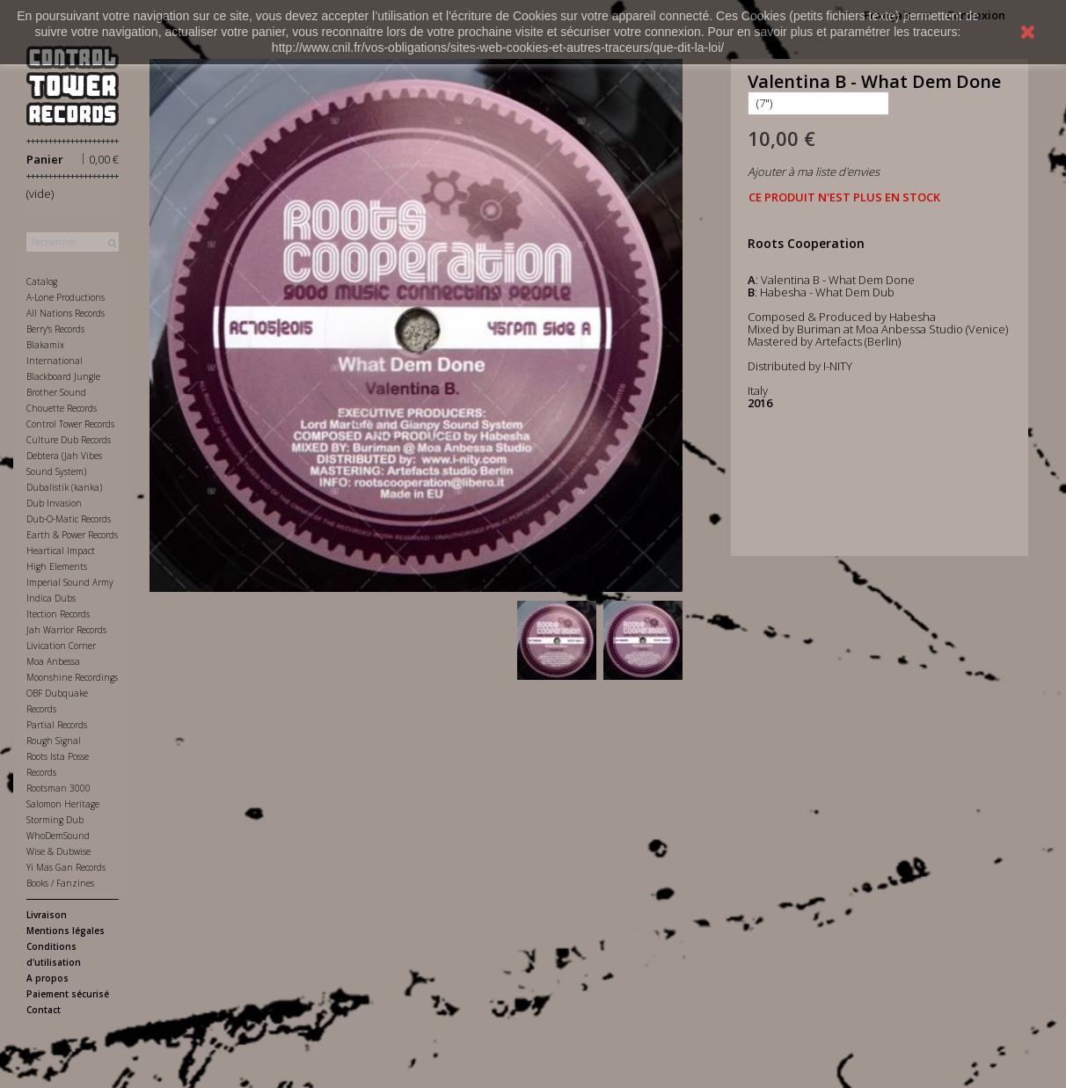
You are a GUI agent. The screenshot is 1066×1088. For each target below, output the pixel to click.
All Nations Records (65, 313)
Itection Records (58, 614)
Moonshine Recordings (72, 677)
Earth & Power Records (72, 535)
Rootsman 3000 (58, 788)
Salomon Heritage (62, 804)
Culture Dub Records (68, 440)
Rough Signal (53, 740)
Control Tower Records (70, 424)
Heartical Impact (60, 550)
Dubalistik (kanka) (64, 487)
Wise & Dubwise (58, 851)
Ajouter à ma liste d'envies (814, 171)
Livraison (46, 915)
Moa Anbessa (53, 661)
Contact (43, 1010)
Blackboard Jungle (63, 376)
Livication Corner (61, 645)
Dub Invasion (54, 503)
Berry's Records (55, 329)
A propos (47, 978)
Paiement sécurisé (67, 994)
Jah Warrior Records (66, 630)
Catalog (41, 281)
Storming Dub (55, 820)
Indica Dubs (51, 598)
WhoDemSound (58, 835)
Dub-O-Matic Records (68, 519)
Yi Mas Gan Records (66, 867)
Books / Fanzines (60, 883)
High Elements (56, 566)
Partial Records (56, 725)
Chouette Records (61, 408)
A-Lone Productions (65, 297)
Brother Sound (56, 392)
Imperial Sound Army (69, 582)
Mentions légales (65, 930)
